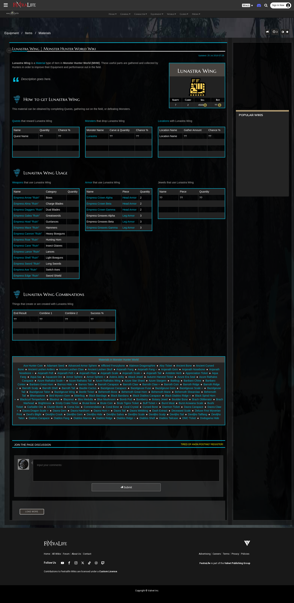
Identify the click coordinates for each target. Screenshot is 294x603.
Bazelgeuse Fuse (140, 388)
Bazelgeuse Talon (39, 391)
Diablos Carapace (85, 418)
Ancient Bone (183, 365)
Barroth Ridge (191, 384)
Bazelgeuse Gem (165, 388)
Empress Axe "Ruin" (27, 269)
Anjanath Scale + (132, 373)
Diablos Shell (193, 418)
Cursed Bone (174, 406)
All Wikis (56, 554)
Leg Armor (128, 215)
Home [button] (113, 14)
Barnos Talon (85, 384)
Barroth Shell (49, 388)
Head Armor (129, 197)
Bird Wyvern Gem (59, 395)
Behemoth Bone (107, 391)
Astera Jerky (116, 376)
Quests (18, 120)
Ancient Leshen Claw (71, 369)
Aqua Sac (35, 376)
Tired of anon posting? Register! (199, 444)
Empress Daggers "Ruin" (30, 209)
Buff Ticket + (171, 403)
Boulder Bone (192, 399)
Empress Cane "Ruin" (28, 245)
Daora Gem (93, 410)
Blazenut (80, 399)
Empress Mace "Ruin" (28, 227)
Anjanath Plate (87, 373)
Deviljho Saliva (154, 414)
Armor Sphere (74, 376)
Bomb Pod (138, 399)
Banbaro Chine (192, 380)
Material (42, 63)
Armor (89, 182)
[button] (247, 5)
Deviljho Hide (133, 414)
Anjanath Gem (169, 369)
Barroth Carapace (108, 384)
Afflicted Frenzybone (112, 365)
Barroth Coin (171, 384)
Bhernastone (37, 395)
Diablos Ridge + (172, 418)
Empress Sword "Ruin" (29, 263)
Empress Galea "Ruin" (29, 215)
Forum (66, 554)
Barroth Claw (130, 384)
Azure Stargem (157, 380)
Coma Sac (97, 406)
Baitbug (174, 380)
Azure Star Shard (134, 380)
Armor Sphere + (95, 376)
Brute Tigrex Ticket (149, 403)
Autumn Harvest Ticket (160, 376)
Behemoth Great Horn (134, 391)
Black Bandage (97, 395)
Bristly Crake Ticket (87, 403)
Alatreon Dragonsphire (142, 365)
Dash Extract (193, 410)
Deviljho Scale (175, 414)
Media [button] (196, 14)
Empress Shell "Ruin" (28, 257)
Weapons (19, 182)
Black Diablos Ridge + (177, 395)
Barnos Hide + (65, 384)
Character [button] (140, 14)
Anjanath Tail (153, 373)
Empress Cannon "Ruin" (30, 233)
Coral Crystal (154, 406)
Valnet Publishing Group (237, 563)
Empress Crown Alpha (100, 197)
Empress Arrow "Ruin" (28, 197)
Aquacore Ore (54, 376)
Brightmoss (65, 403)
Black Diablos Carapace (146, 395)
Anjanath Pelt (45, 373)
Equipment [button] (157, 14)
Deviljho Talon (62, 418)
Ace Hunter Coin (33, 365)
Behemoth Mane (160, 391)
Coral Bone (136, 406)
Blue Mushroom (118, 399)
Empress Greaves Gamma (102, 227)
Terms (226, 554)
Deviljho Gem (114, 414)
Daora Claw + (44, 410)
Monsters (91, 120)
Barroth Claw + (151, 384)
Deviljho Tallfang (40, 418)
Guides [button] (184, 14)
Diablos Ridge (150, 418)
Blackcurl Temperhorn (44, 399)
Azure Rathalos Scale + (51, 380)
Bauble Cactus (87, 388)
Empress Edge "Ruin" (28, 275)
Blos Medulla (97, 399)
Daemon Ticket (194, 406)
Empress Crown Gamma (101, 209)
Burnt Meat (188, 403)
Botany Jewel (171, 399)
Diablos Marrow (129, 418)
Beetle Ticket (86, 391)
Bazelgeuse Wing (64, 391)
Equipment (11, 33)
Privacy (235, 554)
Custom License (108, 571)
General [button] (125, 14)
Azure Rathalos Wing (107, 380)
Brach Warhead (46, 403)
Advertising (205, 554)
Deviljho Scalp (196, 414)
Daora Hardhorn (113, 410)
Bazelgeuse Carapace (113, 388)
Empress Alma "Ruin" (28, 203)
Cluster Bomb (79, 406)
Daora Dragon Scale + (69, 410)
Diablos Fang (108, 418)
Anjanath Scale (109, 373)
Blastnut (66, 399)
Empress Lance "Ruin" (29, 251)
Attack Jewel (135, 376)
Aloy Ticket (165, 365)
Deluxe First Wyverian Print (45, 414)
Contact (87, 554)
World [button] (171, 14)
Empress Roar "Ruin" (28, 239)
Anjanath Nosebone (193, 369)
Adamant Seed (55, 365)
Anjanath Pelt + (66, 373)
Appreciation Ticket (196, 373)
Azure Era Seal (186, 376)
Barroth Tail (68, 388)
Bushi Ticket (40, 406)
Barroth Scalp (30, 388)
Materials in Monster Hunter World (118, 359)
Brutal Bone (110, 403)
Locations (162, 120)
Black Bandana (119, 395)
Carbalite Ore (59, 406)
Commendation (116, 406)
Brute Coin (127, 403)
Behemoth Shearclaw (187, 391)
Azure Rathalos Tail (80, 380)
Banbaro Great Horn (41, 384)
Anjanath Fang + (147, 369)
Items (28, 33)
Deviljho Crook (93, 414)
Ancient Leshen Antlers (41, 369)
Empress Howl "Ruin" (28, 221)
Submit (126, 487)
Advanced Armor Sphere (82, 365)
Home (47, 554)
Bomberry (154, 399)
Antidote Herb (173, 373)
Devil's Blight (72, 414)
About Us (76, 554)
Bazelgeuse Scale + (191, 388)
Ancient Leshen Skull (100, 369)
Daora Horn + (135, 410)
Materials (45, 33)
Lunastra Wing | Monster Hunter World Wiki (56, 49)
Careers (217, 554)
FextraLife (205, 563)
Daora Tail (153, 410)
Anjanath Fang (124, 369)
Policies (245, 554)
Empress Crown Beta (99, 203)
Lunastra (92, 136)
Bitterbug (79, 395)
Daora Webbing (172, 410)
